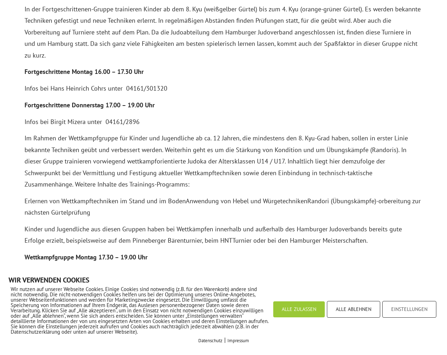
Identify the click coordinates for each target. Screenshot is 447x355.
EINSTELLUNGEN (409, 309)
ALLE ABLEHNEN (353, 309)
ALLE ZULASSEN (299, 309)
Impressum (238, 341)
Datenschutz (210, 341)
